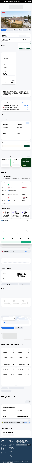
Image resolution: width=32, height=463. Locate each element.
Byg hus (10, 455)
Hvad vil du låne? (15, 144)
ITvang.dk (10, 451)
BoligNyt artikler (3, 452)
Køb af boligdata (11, 441)
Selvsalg (19, 1)
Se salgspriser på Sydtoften (6, 390)
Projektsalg (10, 456)
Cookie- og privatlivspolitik (23, 461)
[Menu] (2, 1)
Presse (10, 445)
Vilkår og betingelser (10, 461)
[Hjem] (6, 1)
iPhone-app (2, 453)
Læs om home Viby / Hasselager (8, 434)
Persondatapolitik (4, 462)
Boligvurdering (11, 1)
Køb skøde (15, 1)
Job (1, 444)
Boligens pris (4, 144)
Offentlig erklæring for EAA (11, 462)
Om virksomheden (3, 445)
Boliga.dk (20, 448)
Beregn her (27, 146)
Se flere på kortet (16, 245)
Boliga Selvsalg (11, 448)
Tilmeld (29, 444)
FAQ (1, 441)
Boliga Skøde (11, 452)
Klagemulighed (16, 461)
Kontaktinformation (11, 444)
